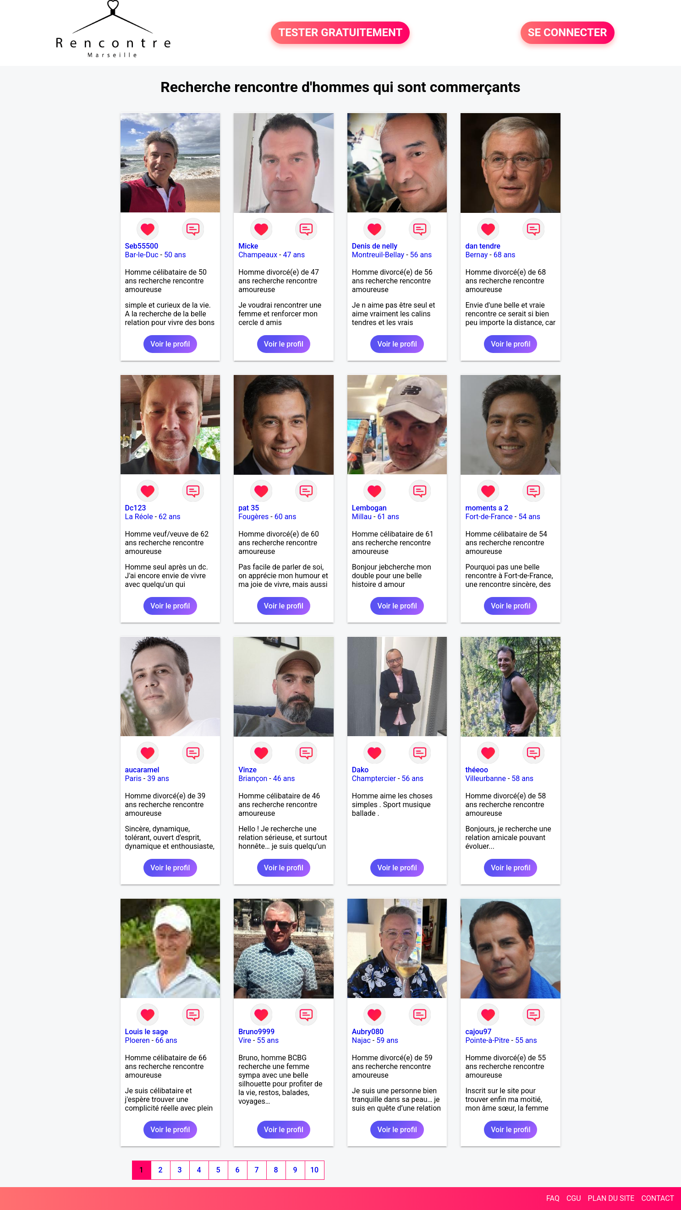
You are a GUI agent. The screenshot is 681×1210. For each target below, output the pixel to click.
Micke (248, 246)
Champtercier (374, 778)
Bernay (476, 254)
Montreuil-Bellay (378, 254)
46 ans (284, 778)
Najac (361, 1040)
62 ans (170, 516)
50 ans (175, 254)
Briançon (252, 778)
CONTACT (657, 1198)
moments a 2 (486, 508)
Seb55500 (142, 246)
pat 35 (248, 508)
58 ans (522, 778)
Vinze (247, 769)
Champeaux (257, 254)
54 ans (529, 516)
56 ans (421, 254)
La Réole (139, 516)
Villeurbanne (485, 778)
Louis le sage (146, 1031)
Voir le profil (170, 344)
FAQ (553, 1198)
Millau (362, 516)
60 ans (286, 516)
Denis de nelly (374, 246)
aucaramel (142, 769)
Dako (360, 769)
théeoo (476, 769)
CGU (573, 1198)
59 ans (387, 1040)
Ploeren (137, 1040)
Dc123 (135, 508)
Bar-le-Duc (142, 254)
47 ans (294, 254)
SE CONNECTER (567, 33)
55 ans (268, 1040)
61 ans (388, 516)
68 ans (505, 254)
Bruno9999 (256, 1031)
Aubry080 (368, 1031)
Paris (133, 778)
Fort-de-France (488, 516)
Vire (244, 1040)
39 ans (158, 778)
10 (314, 1170)
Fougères (253, 516)
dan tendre (482, 246)
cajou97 (478, 1031)
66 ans (166, 1040)
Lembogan (369, 508)
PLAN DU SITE (611, 1198)
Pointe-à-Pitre (487, 1040)
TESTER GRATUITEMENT (340, 33)
